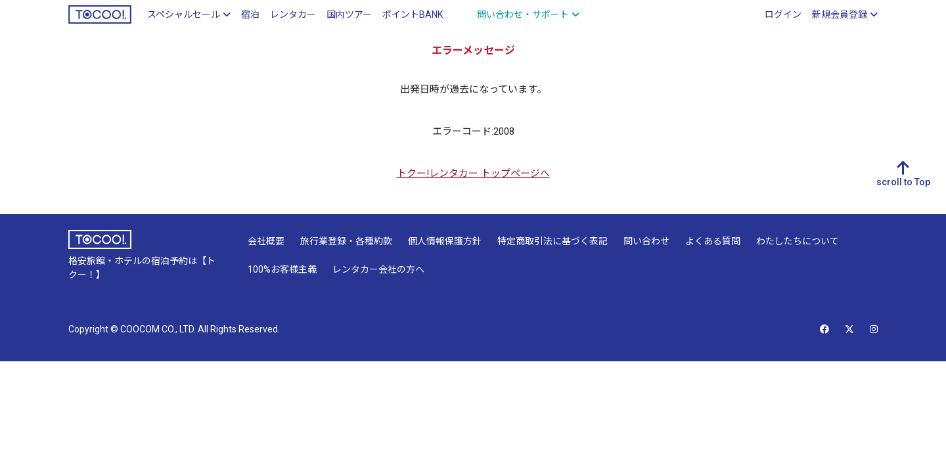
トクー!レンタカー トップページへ (473, 173)
